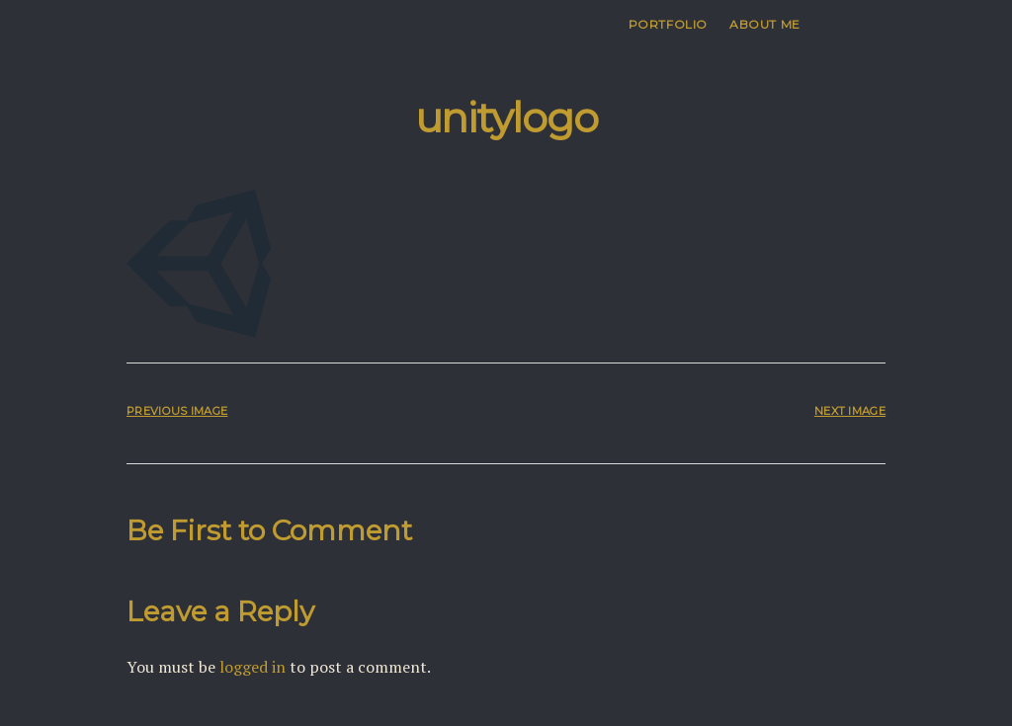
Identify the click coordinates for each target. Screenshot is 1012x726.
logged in (252, 667)
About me (765, 24)
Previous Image (176, 411)
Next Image (850, 411)
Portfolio (668, 24)
